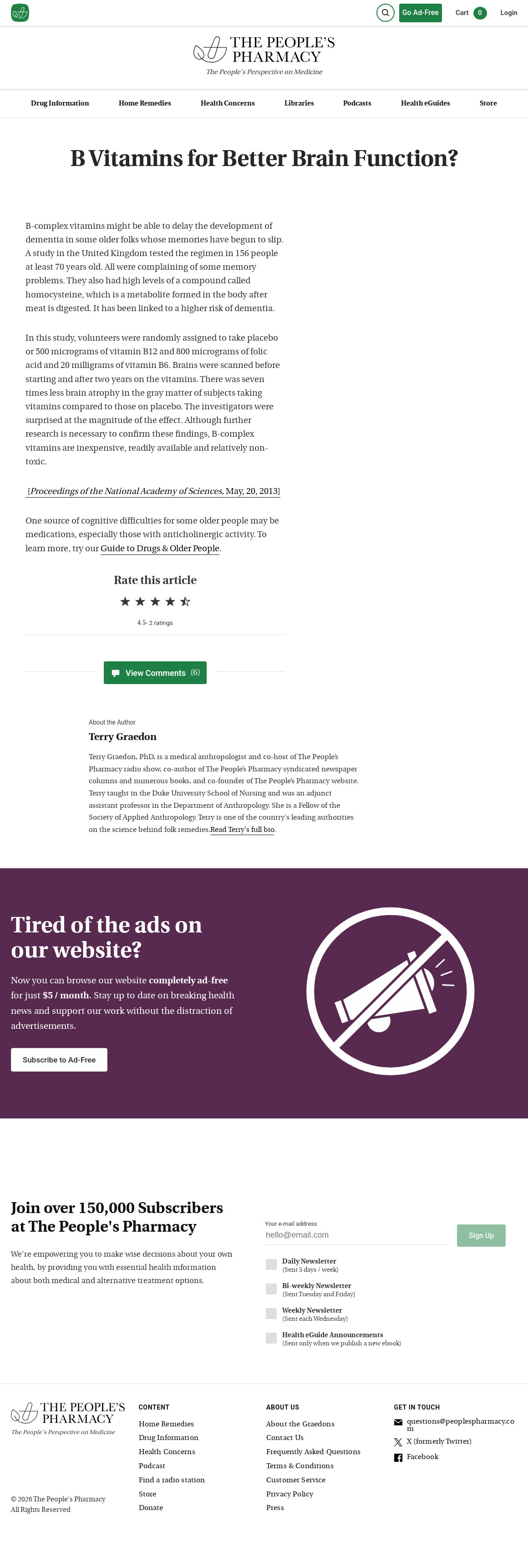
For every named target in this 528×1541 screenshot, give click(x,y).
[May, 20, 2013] (152, 492)
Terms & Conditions (300, 1464)
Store (488, 104)
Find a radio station (172, 1478)
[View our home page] (20, 13)
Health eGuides (425, 104)
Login (509, 13)
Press (275, 1506)
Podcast (152, 1464)
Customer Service (295, 1478)
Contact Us (285, 1436)
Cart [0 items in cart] (471, 13)
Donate (151, 1506)
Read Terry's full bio (242, 830)
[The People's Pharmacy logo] (264, 51)
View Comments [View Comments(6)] (155, 672)
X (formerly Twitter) (433, 1441)
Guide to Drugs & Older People (160, 549)
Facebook (416, 1456)
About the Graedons (300, 1422)
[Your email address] (356, 1237)
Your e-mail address (291, 1223)
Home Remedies (145, 104)
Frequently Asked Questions (313, 1450)
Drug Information (60, 104)
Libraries (299, 104)
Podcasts (357, 104)
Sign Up (481, 1233)
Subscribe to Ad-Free (59, 1059)
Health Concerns (228, 104)
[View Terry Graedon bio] (225, 738)
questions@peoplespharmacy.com (454, 1423)
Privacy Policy (289, 1492)
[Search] (385, 13)
